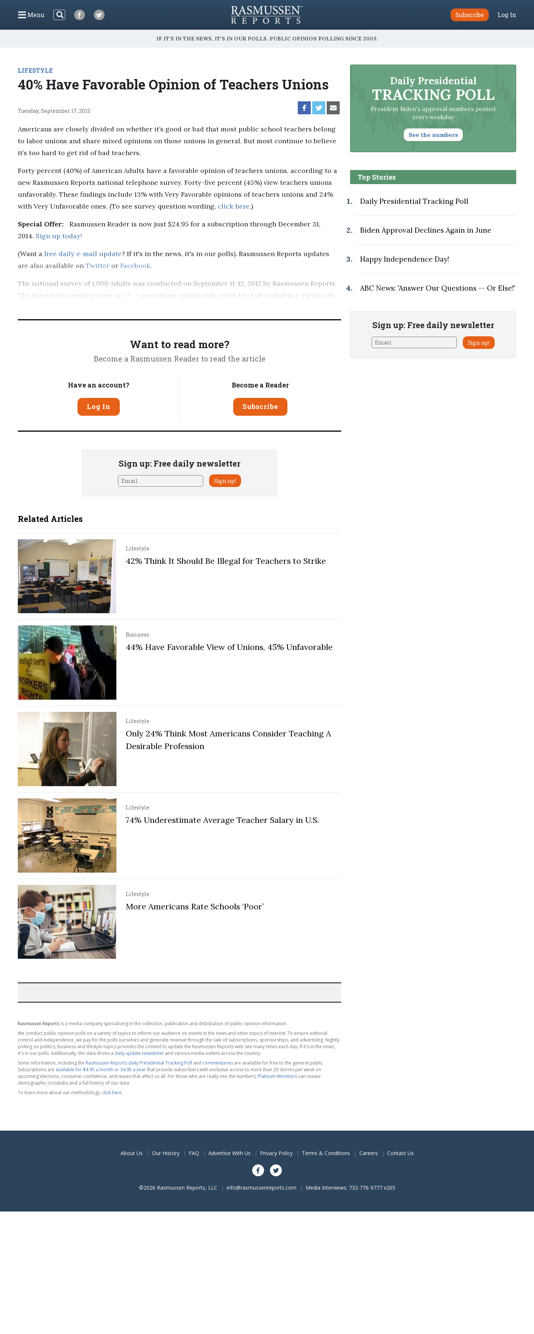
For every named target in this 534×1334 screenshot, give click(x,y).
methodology (316, 307)
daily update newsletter (139, 1053)
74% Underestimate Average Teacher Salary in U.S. (222, 820)
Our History (165, 1153)
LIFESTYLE (35, 70)
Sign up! (225, 480)
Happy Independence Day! (404, 259)
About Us (132, 1153)
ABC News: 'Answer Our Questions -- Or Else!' (437, 288)
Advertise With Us (229, 1153)
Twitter (97, 265)
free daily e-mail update (83, 253)
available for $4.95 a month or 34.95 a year (101, 1069)
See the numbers (433, 134)
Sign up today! (59, 236)
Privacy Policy (276, 1153)
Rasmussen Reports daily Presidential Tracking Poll (139, 1063)
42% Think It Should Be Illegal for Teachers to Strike (226, 561)
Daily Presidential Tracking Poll (414, 201)
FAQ (194, 1153)
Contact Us (400, 1153)
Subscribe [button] (469, 15)
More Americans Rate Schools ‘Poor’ (195, 906)
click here (234, 206)
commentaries (217, 1063)
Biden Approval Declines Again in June (425, 230)
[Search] (59, 15)
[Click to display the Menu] (31, 15)
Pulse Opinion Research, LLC (230, 307)
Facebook (135, 265)
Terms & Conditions (326, 1153)
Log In (507, 15)
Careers (368, 1153)
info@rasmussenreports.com (261, 1187)
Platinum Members (277, 1076)
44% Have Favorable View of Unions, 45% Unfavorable (229, 647)
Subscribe (260, 406)
